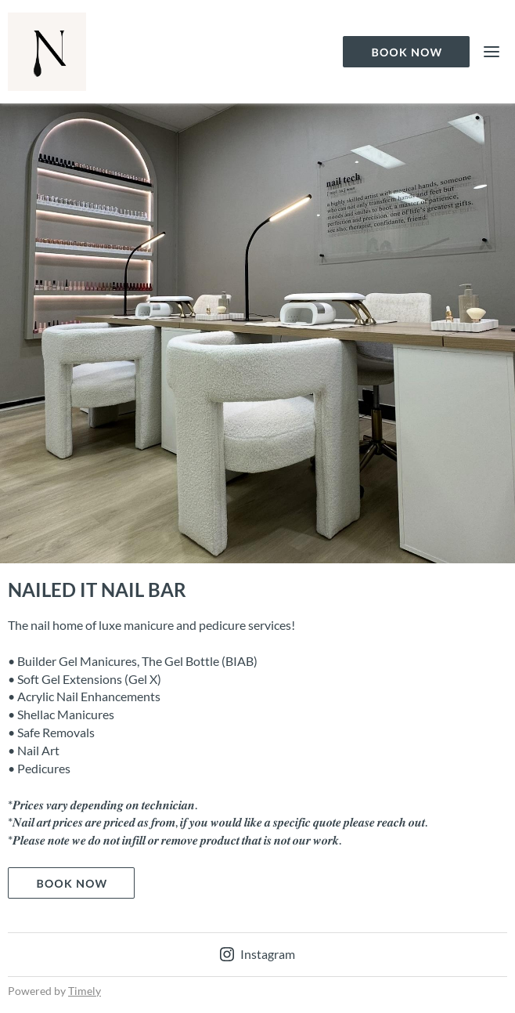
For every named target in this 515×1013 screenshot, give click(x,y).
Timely (84, 990)
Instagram (257, 953)
